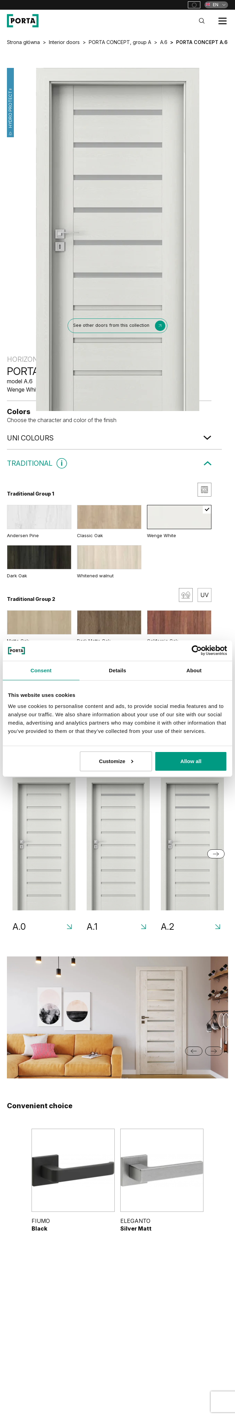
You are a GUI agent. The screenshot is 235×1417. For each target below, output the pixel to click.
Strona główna (23, 42)
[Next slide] (216, 853)
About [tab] (194, 670)
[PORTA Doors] (22, 21)
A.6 (163, 42)
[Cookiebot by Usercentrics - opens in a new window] (196, 650)
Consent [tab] (41, 670)
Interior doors (64, 42)
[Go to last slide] (193, 1051)
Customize (116, 761)
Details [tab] (117, 670)
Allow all (190, 761)
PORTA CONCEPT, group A (120, 42)
